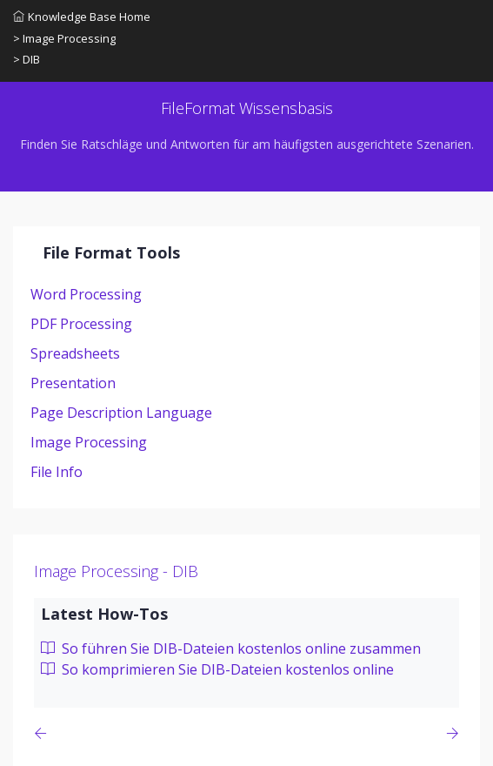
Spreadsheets (75, 353)
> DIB (26, 59)
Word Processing (86, 294)
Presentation (73, 383)
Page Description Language (121, 412)
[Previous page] (44, 733)
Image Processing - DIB (116, 571)
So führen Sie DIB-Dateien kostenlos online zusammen (231, 648)
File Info (56, 471)
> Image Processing (64, 38)
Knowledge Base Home (81, 16)
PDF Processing (81, 323)
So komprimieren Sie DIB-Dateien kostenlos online (217, 669)
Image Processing (88, 442)
